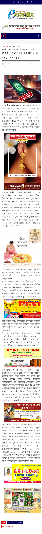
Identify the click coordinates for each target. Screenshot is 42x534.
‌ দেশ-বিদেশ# (12, 522)
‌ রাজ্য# (20, 522)
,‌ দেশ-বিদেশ (36, 64)
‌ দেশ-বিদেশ (11, 47)
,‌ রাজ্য (4, 66)
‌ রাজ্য (18, 47)
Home (4, 47)
